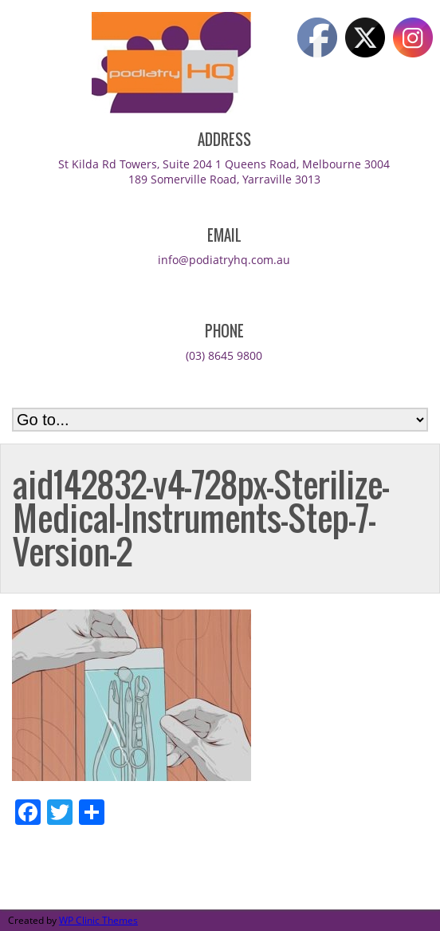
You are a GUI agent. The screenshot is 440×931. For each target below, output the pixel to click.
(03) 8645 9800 (224, 355)
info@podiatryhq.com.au (224, 259)
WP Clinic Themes (98, 920)
